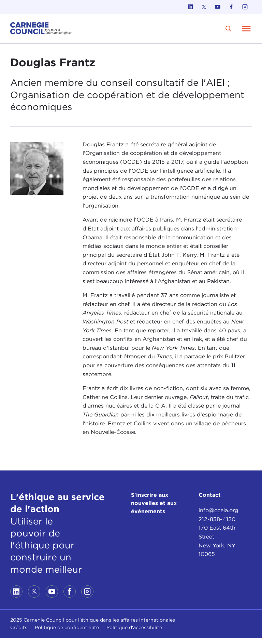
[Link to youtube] (217, 7)
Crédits (18, 627)
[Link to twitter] (204, 7)
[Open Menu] (246, 28)
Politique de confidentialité (67, 627)
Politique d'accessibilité (134, 627)
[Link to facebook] (231, 7)
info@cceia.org (218, 510)
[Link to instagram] (245, 7)
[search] (228, 28)
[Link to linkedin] (190, 7)
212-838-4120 (217, 519)
